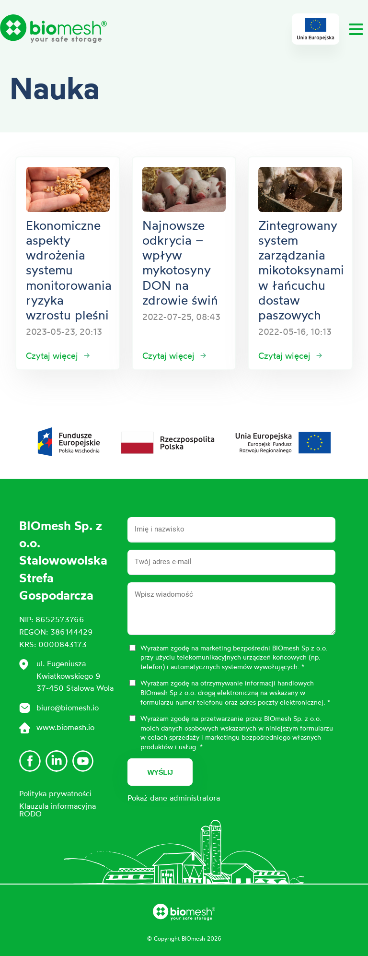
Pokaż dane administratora (173, 798)
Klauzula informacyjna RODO (57, 809)
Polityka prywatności (55, 793)
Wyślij (159, 772)
